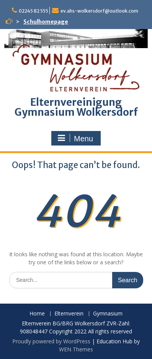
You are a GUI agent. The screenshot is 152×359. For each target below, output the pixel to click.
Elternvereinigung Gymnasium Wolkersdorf (76, 107)
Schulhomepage (45, 21)
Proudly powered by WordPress (51, 341)
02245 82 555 (33, 11)
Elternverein (68, 313)
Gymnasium (108, 313)
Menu (75, 138)
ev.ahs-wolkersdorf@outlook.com (99, 11)
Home (37, 313)
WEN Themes (76, 349)
